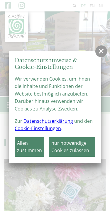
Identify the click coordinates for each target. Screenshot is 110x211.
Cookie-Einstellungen (38, 128)
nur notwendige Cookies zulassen (70, 147)
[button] (101, 51)
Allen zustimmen (29, 147)
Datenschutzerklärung (48, 121)
